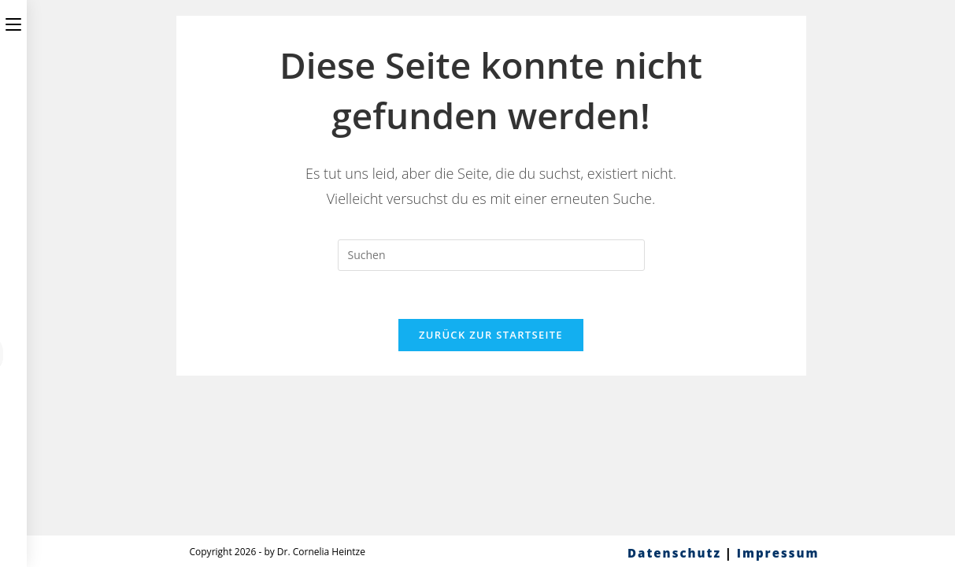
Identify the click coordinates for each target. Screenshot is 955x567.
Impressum (778, 553)
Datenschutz (674, 553)
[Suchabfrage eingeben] (491, 255)
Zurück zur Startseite (491, 335)
